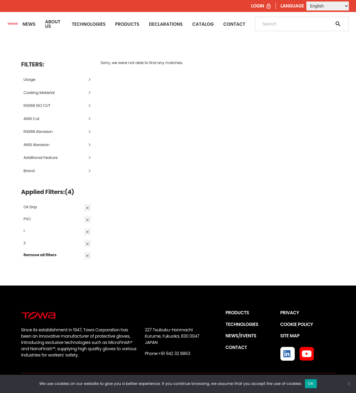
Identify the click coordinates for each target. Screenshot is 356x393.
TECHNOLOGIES (242, 324)
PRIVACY (289, 312)
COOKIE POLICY (296, 324)
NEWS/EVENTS (241, 336)
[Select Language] (327, 5)
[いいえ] (349, 384)
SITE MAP (290, 336)
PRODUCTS (237, 312)
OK (311, 383)
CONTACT (236, 347)
